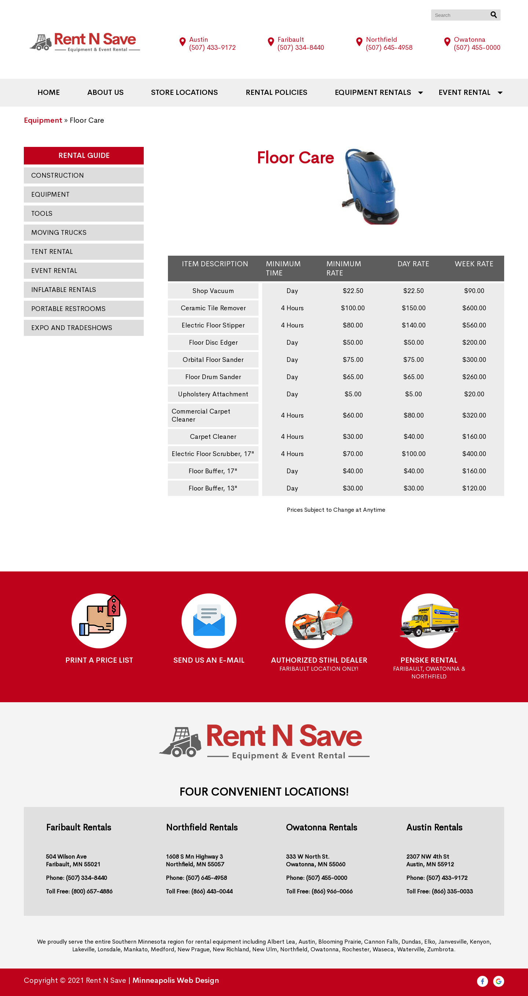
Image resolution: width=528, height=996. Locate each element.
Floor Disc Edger (213, 342)
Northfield (381, 40)
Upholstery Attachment (213, 394)
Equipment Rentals (373, 92)
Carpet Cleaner (213, 437)
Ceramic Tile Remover (213, 308)
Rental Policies (276, 92)
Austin (198, 40)
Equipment (43, 120)
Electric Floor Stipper (213, 325)
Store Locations (184, 92)
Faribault (291, 40)
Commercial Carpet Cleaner (201, 415)
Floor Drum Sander (213, 377)
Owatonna (469, 40)
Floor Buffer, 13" (213, 488)
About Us (105, 92)
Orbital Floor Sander (213, 360)
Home (48, 92)
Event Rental (465, 92)
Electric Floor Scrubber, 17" (213, 454)
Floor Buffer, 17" (213, 471)
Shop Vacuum (213, 291)
